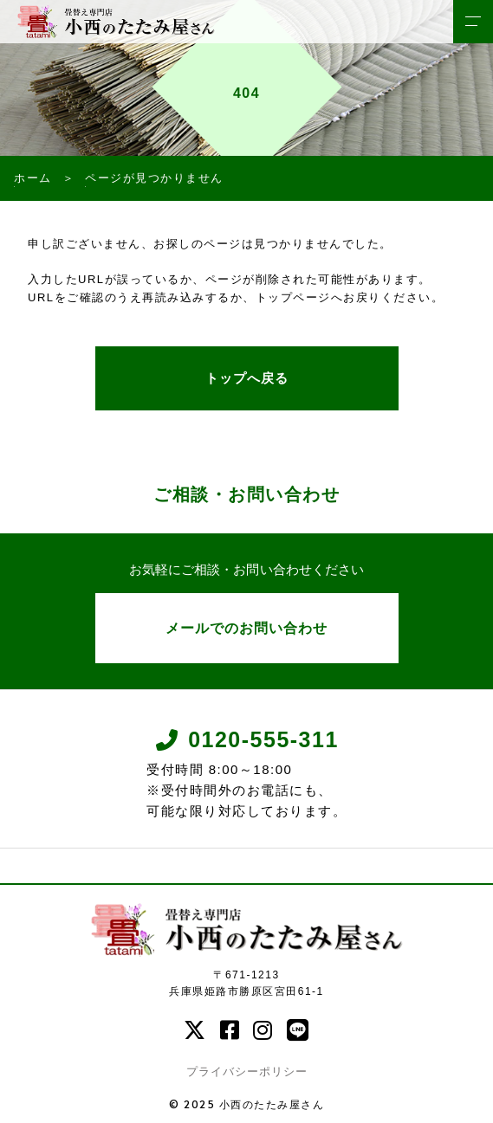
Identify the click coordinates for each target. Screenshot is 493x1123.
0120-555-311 (246, 740)
